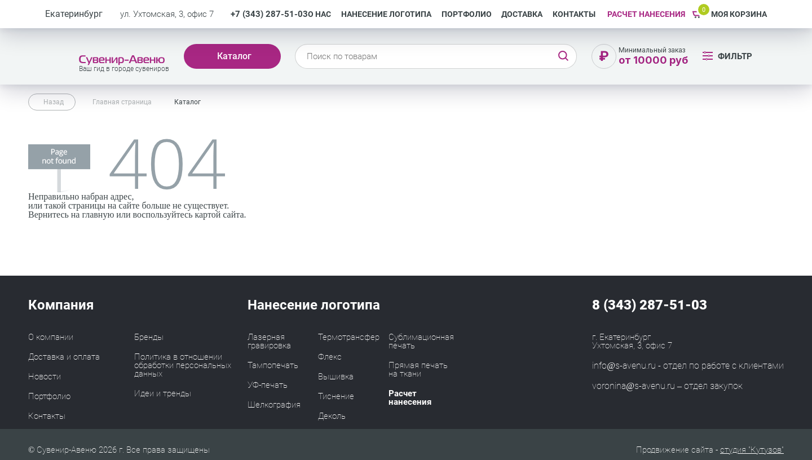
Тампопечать (273, 365)
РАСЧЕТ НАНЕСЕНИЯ (646, 14)
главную (98, 214)
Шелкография (274, 405)
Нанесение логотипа (386, 14)
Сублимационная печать (421, 341)
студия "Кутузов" (752, 450)
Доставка (521, 14)
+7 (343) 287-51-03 (269, 14)
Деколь (332, 416)
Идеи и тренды (162, 393)
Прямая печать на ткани (418, 369)
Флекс (330, 357)
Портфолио (467, 14)
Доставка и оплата (64, 357)
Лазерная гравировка (269, 341)
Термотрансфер (348, 337)
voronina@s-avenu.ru (633, 386)
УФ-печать (268, 385)
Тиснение (336, 396)
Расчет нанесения (410, 397)
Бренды (149, 337)
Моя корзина (739, 14)
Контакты (574, 14)
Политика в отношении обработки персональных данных (182, 365)
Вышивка (336, 376)
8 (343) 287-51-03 (649, 305)
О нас (319, 14)
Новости (44, 376)
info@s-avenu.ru (624, 365)
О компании (50, 337)
